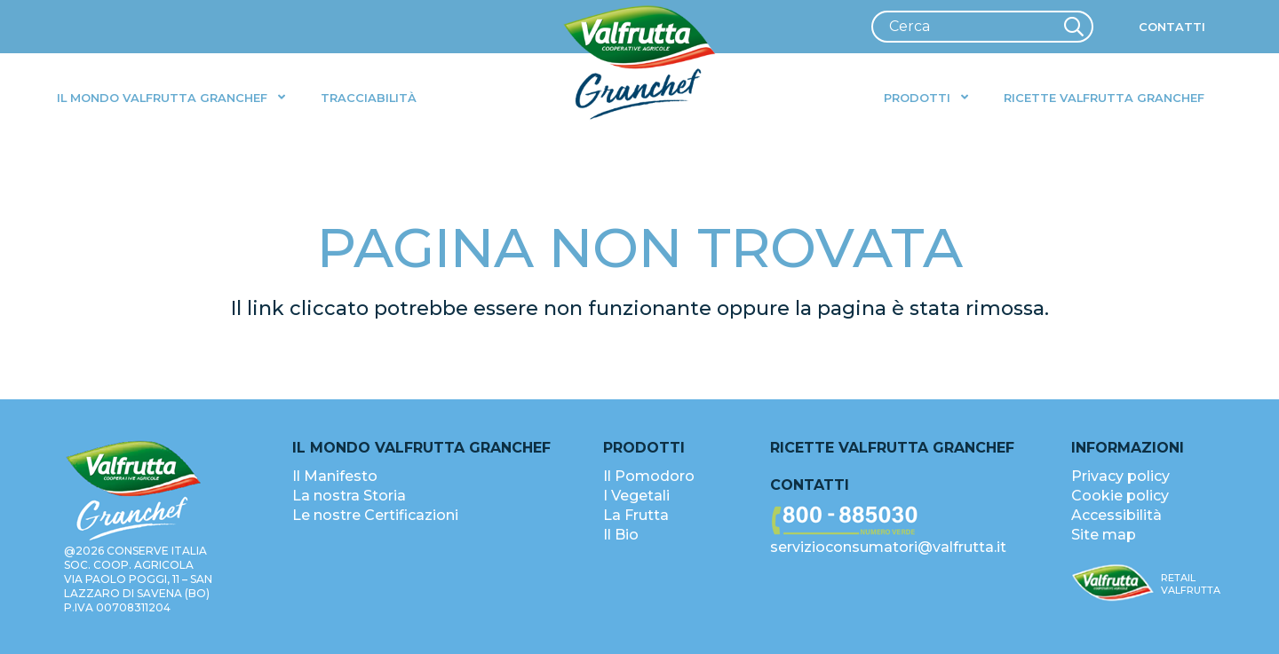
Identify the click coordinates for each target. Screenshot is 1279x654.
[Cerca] (982, 27)
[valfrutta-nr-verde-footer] (899, 521)
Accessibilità (1116, 515)
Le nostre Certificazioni (375, 515)
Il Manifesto (334, 476)
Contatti (809, 485)
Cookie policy (1120, 495)
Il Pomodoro (649, 476)
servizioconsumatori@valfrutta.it (888, 547)
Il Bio (621, 534)
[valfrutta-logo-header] (640, 63)
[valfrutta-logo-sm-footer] (1113, 583)
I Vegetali (636, 495)
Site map (1103, 534)
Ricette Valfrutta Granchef (892, 447)
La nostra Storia (349, 495)
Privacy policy (1120, 476)
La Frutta (636, 515)
